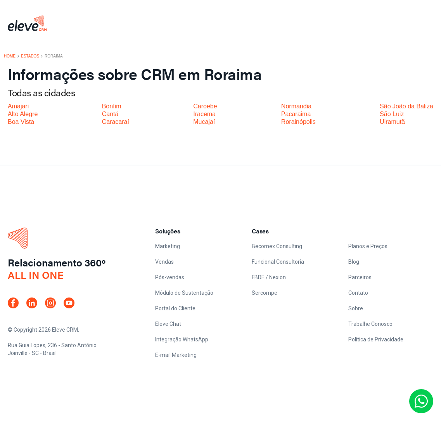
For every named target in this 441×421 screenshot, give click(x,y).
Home (10, 56)
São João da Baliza (406, 106)
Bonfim (111, 106)
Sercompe (264, 293)
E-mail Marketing (176, 355)
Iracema (204, 114)
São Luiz (392, 114)
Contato (358, 293)
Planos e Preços (367, 246)
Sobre (355, 308)
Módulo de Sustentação (184, 293)
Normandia (296, 106)
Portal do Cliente (175, 308)
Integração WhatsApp (181, 339)
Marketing (167, 246)
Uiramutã (392, 121)
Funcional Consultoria (278, 262)
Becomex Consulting (277, 246)
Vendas (164, 262)
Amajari (18, 106)
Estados (30, 56)
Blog (353, 262)
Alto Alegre (23, 114)
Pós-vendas (169, 277)
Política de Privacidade (375, 339)
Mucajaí (204, 121)
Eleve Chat (168, 324)
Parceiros (360, 277)
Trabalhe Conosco (370, 324)
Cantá (110, 114)
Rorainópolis (298, 121)
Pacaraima (296, 114)
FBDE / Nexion (269, 277)
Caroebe (205, 106)
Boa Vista (21, 121)
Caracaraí (115, 121)
